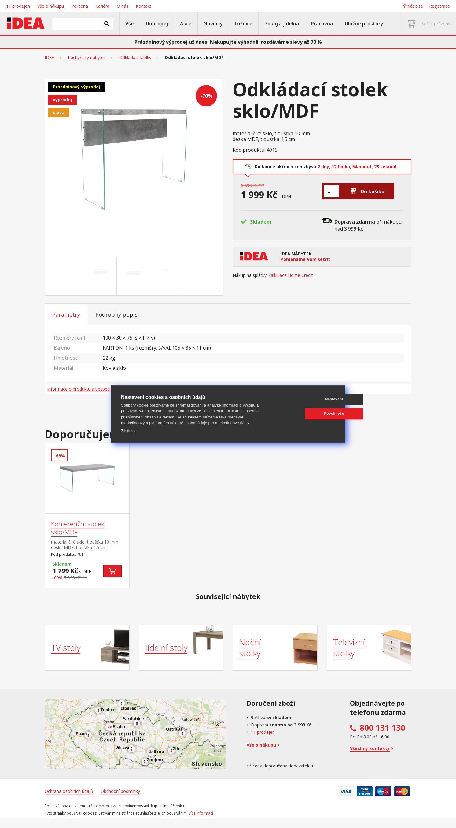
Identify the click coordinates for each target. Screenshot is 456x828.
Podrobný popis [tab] (116, 314)
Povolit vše (306, 413)
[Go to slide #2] (134, 276)
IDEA (49, 57)
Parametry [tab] (66, 314)
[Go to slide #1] (101, 276)
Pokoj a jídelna (281, 23)
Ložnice (243, 23)
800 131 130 (382, 727)
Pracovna (322, 23)
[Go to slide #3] (166, 276)
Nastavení (306, 399)
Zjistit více (130, 431)
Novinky (213, 23)
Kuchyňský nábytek (87, 57)
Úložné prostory (364, 23)
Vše (129, 23)
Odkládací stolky (135, 57)
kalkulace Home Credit (291, 275)
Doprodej (157, 23)
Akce (186, 23)
